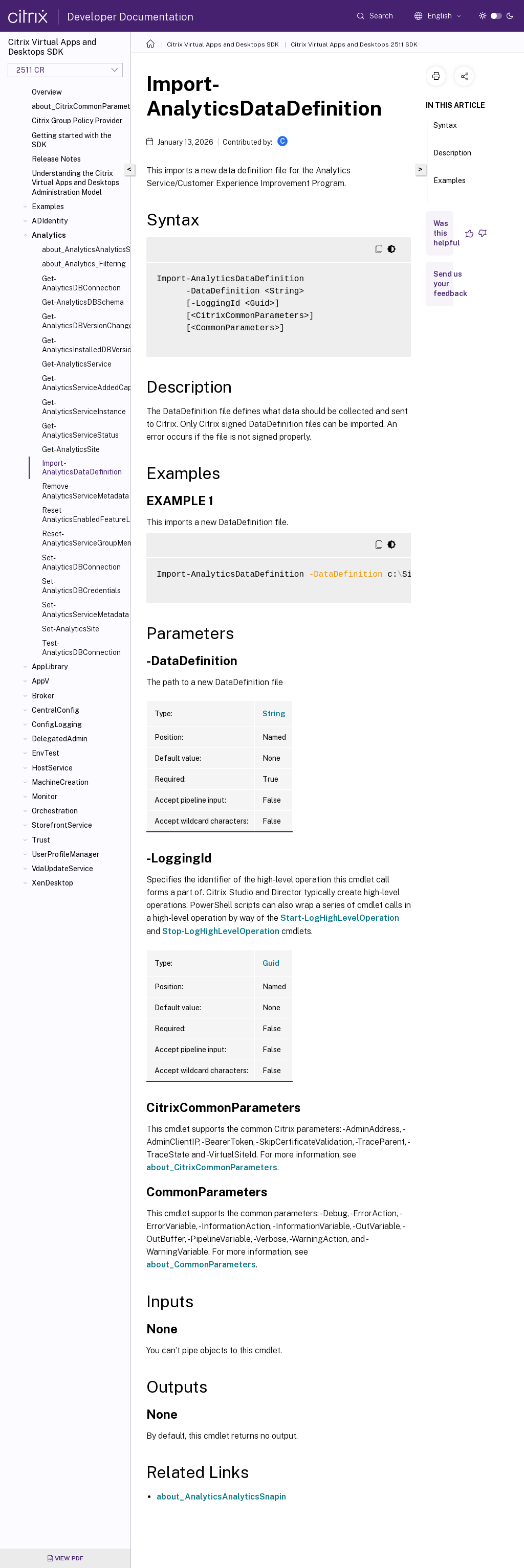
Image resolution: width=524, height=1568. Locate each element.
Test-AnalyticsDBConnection (81, 647)
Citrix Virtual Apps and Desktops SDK (223, 44)
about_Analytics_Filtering (84, 264)
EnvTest (45, 753)
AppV (40, 681)
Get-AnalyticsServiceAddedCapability (84, 383)
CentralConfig (55, 710)
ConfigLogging (57, 724)
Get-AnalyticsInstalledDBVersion (84, 345)
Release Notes (56, 159)
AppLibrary (50, 667)
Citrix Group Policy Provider (77, 121)
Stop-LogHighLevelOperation (220, 931)
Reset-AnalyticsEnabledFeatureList (84, 515)
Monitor (44, 796)
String (274, 714)
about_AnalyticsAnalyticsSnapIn (84, 249)
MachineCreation (60, 782)
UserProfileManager (65, 854)
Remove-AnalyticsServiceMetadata (84, 490)
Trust (41, 840)
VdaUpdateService (62, 869)
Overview (47, 92)
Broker (43, 696)
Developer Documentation (130, 17)
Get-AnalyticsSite (71, 449)
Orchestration (55, 811)
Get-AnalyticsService (77, 364)
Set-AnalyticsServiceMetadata (84, 609)
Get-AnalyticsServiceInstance (84, 407)
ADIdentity (50, 221)
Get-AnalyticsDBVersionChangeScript (84, 321)
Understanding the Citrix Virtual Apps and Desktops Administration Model (75, 182)
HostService (52, 768)
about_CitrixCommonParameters (79, 106)
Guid (271, 963)
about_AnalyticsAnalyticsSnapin (221, 1497)
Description (452, 157)
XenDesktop (52, 883)
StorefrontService (62, 825)
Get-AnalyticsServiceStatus (80, 430)
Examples (48, 206)
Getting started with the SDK (72, 140)
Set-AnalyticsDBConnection (81, 562)
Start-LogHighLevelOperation (339, 918)
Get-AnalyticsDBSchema (83, 302)
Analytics (49, 235)
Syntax (445, 130)
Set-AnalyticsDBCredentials (81, 586)
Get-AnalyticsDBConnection (81, 283)
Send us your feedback (450, 284)
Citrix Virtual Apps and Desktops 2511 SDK (354, 44)
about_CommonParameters (201, 1264)
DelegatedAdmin (60, 739)
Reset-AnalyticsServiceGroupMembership (84, 538)
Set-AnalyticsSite (70, 629)
